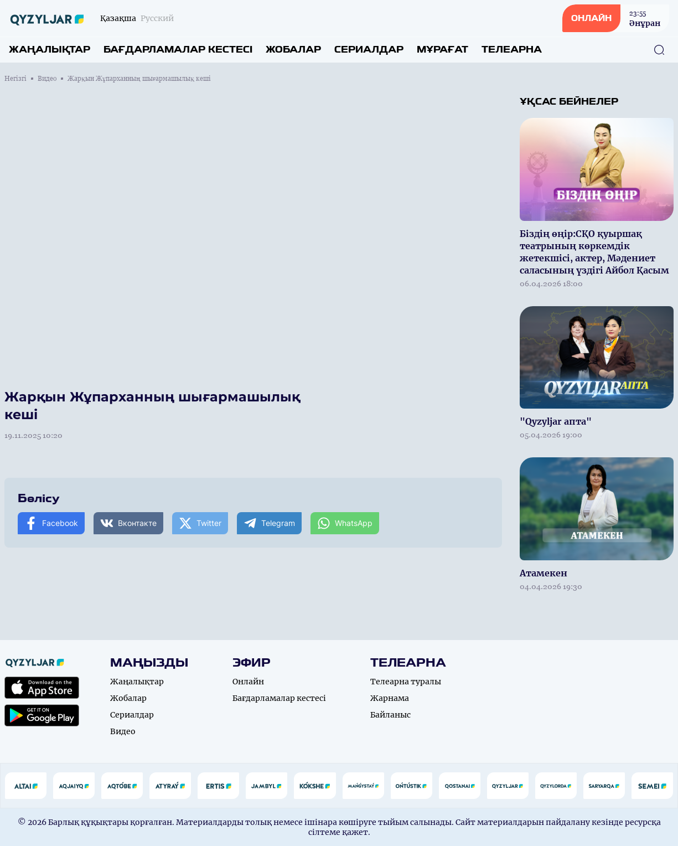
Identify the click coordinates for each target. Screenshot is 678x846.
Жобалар (293, 49)
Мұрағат (442, 49)
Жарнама (389, 698)
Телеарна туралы (405, 682)
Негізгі (15, 78)
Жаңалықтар (49, 49)
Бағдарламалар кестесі (177, 49)
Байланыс (390, 715)
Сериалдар (368, 49)
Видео (47, 78)
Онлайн (248, 682)
